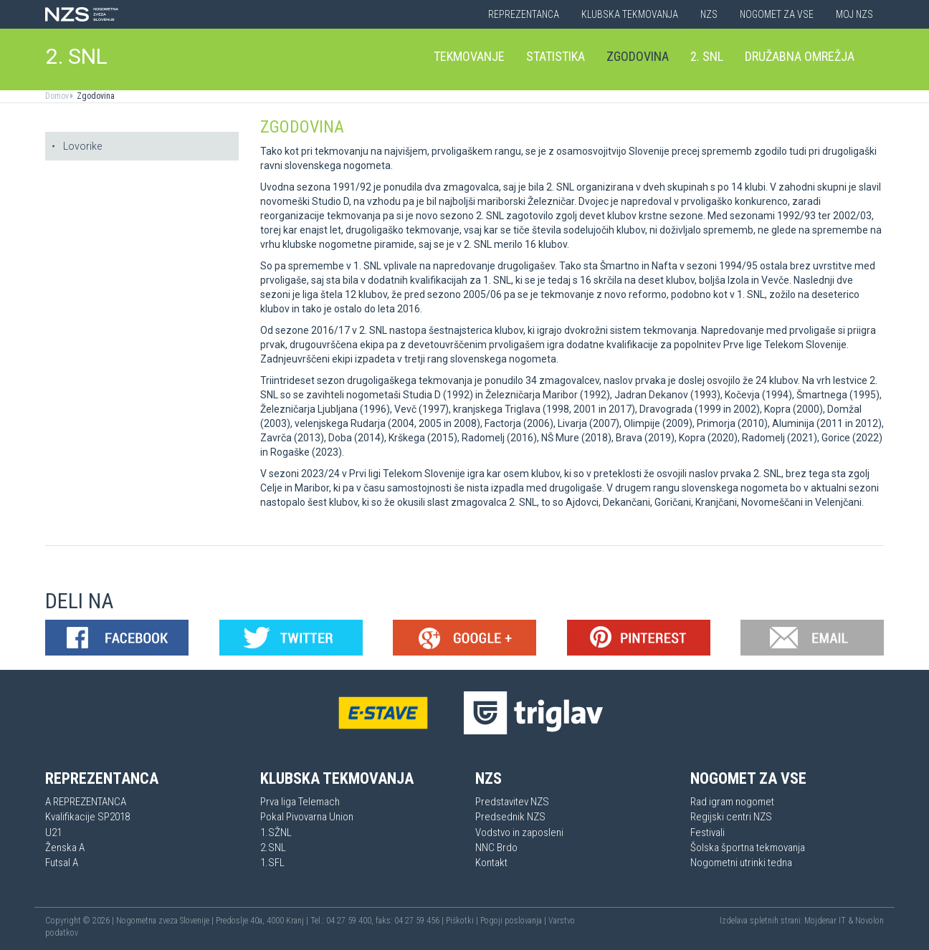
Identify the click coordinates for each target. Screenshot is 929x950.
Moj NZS (854, 14)
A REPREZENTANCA (85, 801)
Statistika (555, 56)
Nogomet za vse (777, 14)
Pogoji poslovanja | (514, 921)
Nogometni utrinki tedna (741, 862)
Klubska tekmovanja (629, 14)
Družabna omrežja (799, 56)
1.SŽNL (276, 832)
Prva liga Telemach (300, 801)
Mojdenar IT (825, 921)
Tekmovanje (469, 56)
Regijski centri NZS (731, 816)
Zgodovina (637, 56)
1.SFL (272, 862)
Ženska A (65, 847)
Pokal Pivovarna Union (306, 816)
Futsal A (61, 862)
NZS (709, 14)
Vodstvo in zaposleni (519, 832)
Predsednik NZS (510, 816)
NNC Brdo (496, 847)
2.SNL (273, 847)
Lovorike (76, 146)
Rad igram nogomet (732, 801)
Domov (57, 96)
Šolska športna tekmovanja (747, 847)
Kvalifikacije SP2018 (87, 816)
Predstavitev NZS (512, 801)
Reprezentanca (523, 14)
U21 (53, 832)
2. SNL (77, 56)
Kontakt (491, 862)
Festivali (707, 832)
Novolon (869, 921)
